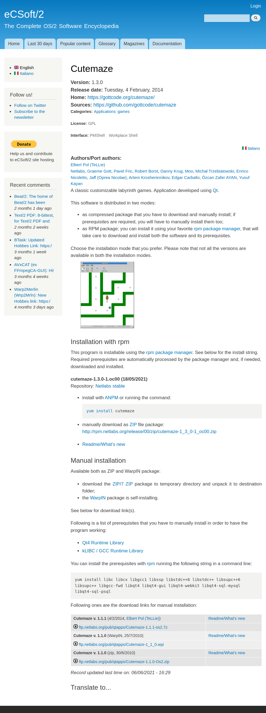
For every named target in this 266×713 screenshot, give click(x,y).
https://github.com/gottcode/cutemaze (134, 105)
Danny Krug (171, 171)
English (24, 67)
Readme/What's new (103, 444)
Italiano (24, 73)
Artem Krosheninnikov (149, 177)
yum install (99, 411)
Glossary (107, 43)
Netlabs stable (110, 386)
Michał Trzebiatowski (214, 171)
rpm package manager (217, 228)
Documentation (167, 43)
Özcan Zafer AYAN (219, 177)
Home (14, 43)
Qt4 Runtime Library (103, 542)
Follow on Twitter (30, 105)
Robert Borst (146, 171)
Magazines (134, 43)
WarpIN (98, 497)
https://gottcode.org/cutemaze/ (121, 97)
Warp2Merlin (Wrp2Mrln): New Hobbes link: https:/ (32, 295)
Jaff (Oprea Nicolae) (108, 177)
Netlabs (78, 171)
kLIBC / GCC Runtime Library (112, 550)
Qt (215, 190)
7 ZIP (127, 484)
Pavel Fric (123, 171)
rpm (151, 563)
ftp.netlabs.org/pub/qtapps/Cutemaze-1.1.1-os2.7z (123, 627)
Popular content (75, 43)
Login (255, 6)
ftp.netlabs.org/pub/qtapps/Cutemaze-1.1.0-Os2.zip (124, 661)
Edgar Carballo (186, 177)
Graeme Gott (99, 171)
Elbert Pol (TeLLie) (88, 164)
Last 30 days (40, 43)
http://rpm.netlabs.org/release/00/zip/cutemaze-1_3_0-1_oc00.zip (149, 431)
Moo (189, 171)
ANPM (111, 397)
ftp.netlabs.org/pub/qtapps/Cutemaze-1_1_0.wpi (121, 644)
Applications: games (112, 111)
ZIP (133, 424)
